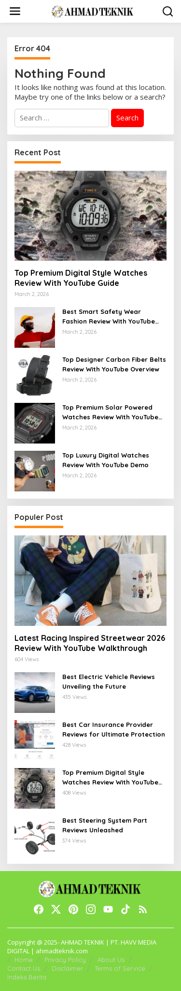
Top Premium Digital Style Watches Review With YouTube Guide (80, 278)
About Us (111, 959)
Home (23, 959)
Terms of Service (120, 968)
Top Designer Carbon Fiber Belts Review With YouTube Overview (114, 364)
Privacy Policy (65, 959)
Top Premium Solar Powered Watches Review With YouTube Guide (110, 412)
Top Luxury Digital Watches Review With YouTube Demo (105, 460)
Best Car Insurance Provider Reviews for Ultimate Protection (113, 729)
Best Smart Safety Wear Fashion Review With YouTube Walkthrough (108, 317)
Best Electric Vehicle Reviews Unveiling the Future (108, 681)
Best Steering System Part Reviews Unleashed (104, 825)
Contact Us (23, 968)
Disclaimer (67, 968)
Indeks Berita (26, 977)
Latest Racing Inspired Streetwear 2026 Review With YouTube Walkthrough (89, 643)
